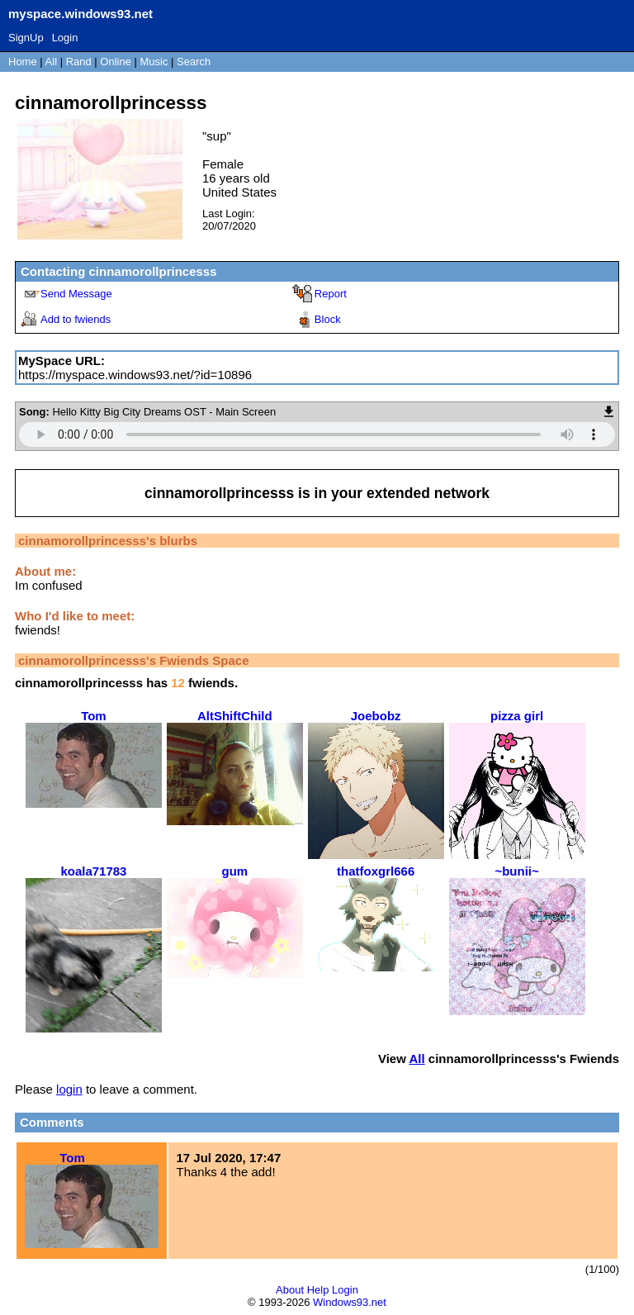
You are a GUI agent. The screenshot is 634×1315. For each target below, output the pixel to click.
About (290, 1290)
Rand (79, 61)
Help (318, 1290)
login (69, 1089)
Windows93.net (349, 1302)
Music (154, 61)
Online (115, 61)
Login (65, 37)
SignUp (26, 37)
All (52, 61)
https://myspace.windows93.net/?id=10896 (135, 375)
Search (194, 61)
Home (22, 61)
